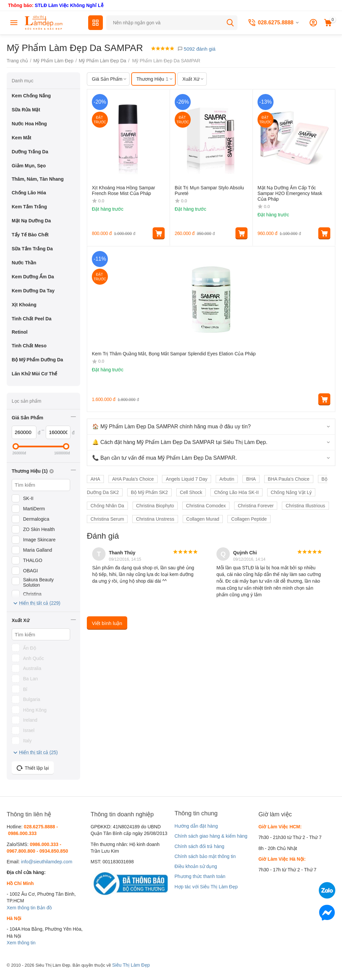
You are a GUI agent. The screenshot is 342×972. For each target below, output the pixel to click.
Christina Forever (256, 505)
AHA (95, 479)
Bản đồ (44, 907)
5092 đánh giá (196, 49)
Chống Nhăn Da (107, 505)
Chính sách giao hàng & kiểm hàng (210, 836)
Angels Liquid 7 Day (186, 479)
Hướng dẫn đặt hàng (196, 826)
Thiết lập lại (33, 768)
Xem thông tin (21, 907)
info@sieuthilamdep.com (46, 861)
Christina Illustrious (305, 505)
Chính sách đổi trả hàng (199, 846)
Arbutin (226, 479)
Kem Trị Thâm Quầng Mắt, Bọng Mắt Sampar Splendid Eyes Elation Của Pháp (174, 353)
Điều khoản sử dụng (195, 866)
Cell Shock (191, 492)
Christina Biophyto (155, 505)
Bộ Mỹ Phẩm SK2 (149, 492)
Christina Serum (107, 519)
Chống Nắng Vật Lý (291, 492)
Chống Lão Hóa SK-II (236, 492)
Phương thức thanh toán (199, 876)
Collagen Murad (202, 519)
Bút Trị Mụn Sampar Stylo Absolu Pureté (209, 190)
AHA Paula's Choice (133, 479)
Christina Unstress (155, 519)
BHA (251, 479)
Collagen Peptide (249, 519)
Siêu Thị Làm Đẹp (131, 965)
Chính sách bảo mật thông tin (204, 856)
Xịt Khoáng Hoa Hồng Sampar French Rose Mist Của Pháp (123, 190)
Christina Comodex (206, 505)
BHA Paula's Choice (289, 479)
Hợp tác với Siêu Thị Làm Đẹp (205, 886)
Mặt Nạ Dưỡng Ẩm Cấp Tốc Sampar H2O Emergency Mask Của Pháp (290, 193)
